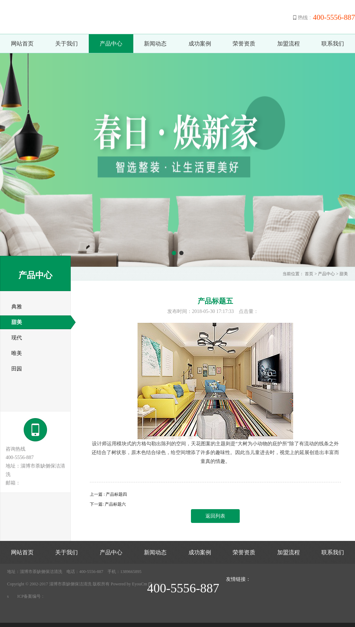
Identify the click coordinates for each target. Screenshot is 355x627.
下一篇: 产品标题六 (108, 504)
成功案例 (199, 44)
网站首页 (22, 44)
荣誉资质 (244, 44)
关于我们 (66, 44)
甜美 (343, 273)
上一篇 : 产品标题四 (108, 494)
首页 (309, 273)
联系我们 (332, 44)
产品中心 (111, 44)
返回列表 (215, 516)
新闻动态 (155, 44)
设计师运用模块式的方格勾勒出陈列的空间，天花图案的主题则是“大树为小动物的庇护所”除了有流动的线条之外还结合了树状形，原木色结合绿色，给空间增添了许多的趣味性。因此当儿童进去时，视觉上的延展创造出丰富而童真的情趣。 (215, 452)
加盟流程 (288, 44)
